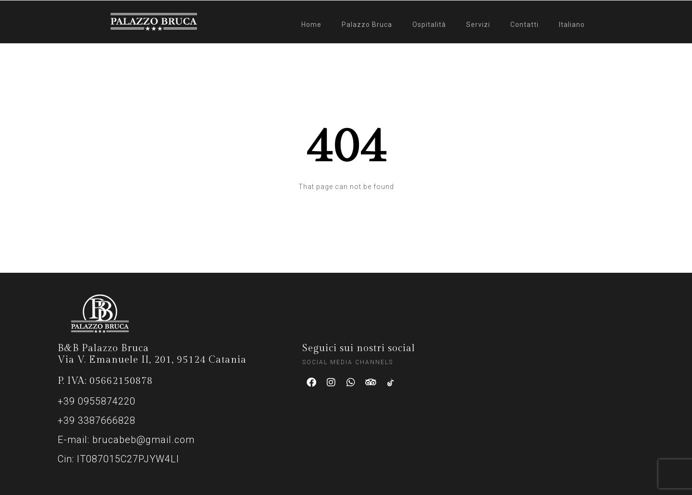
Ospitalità (429, 24)
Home (311, 24)
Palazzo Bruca (367, 24)
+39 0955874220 (97, 401)
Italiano (572, 24)
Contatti (524, 24)
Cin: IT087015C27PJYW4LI (118, 459)
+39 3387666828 (97, 420)
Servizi (478, 24)
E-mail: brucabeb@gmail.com (126, 439)
